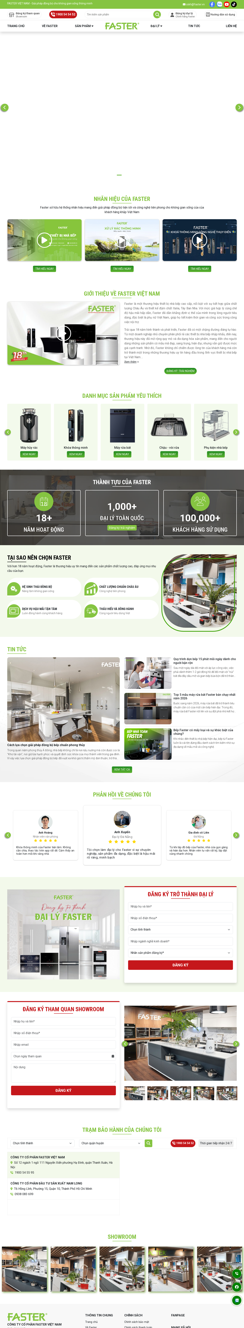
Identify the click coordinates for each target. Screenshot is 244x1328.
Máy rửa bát (169, 385)
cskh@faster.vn (194, 4)
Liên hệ (231, 26)
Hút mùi (29, 385)
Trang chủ (16, 26)
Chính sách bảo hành (137, 1273)
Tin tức (194, 26)
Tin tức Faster (94, 1284)
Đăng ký (181, 906)
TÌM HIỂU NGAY (44, 200)
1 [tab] (113, 109)
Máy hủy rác (75, 385)
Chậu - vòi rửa (216, 385)
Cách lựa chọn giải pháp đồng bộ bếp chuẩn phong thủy (46, 683)
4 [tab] (130, 109)
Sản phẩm (83, 26)
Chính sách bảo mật (137, 1262)
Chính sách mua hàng (138, 1279)
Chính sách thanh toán (138, 1268)
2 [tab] (119, 109)
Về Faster (50, 26)
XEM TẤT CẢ (121, 707)
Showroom (92, 1290)
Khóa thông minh (122, 385)
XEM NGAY (29, 392)
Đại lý (155, 26)
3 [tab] (124, 109)
